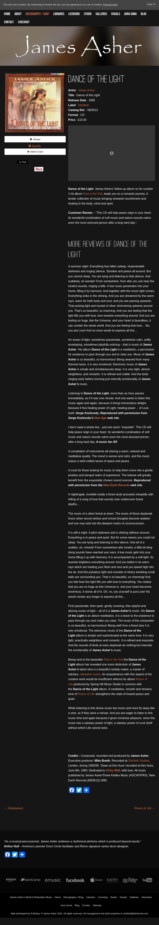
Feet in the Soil (92, 193)
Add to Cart (36, 151)
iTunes (36, 139)
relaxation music (90, 674)
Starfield (83, 105)
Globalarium (13, 808)
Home (7, 14)
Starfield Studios (138, 760)
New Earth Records (116, 485)
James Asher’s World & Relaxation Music (31, 897)
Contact (9, 22)
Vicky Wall (113, 770)
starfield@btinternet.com (135, 913)
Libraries (58, 14)
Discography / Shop (37, 14)
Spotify (36, 146)
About (17, 14)
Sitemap (97, 905)
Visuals (115, 14)
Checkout (23, 22)
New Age (100, 417)
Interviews (146, 897)
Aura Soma (130, 14)
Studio (88, 14)
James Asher (86, 90)
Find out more (110, 4)
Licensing (74, 14)
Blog (143, 14)
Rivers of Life (86, 694)
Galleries (101, 14)
